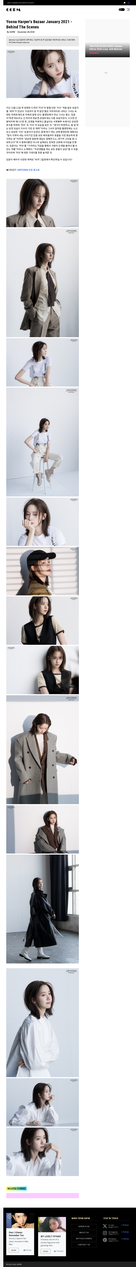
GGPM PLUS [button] (84, 1226)
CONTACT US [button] (84, 1245)
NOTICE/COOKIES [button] (84, 1239)
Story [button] (13, 1250)
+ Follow (125, 1225)
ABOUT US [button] (84, 1233)
